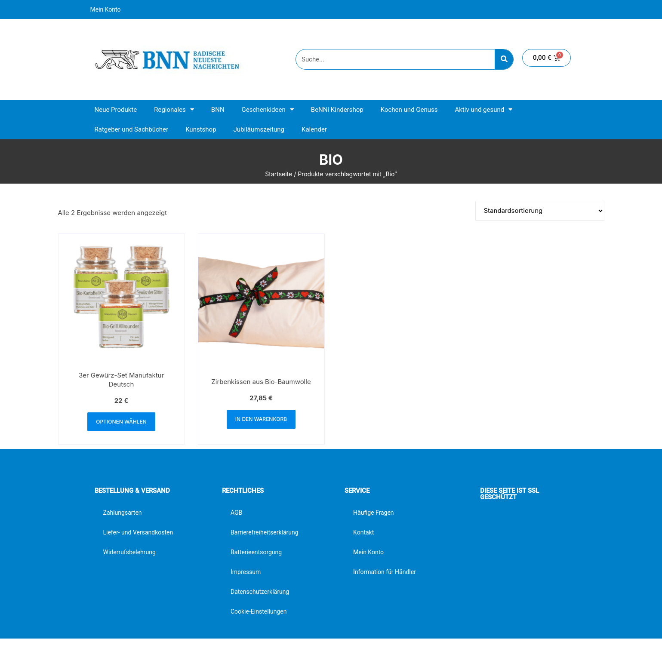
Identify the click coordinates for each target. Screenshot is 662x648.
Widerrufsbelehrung (129, 552)
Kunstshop (200, 129)
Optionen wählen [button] (121, 421)
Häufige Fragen (373, 512)
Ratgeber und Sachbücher (132, 129)
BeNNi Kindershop (337, 110)
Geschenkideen (268, 109)
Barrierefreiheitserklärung (265, 532)
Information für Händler (384, 571)
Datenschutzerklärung (260, 591)
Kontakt (363, 532)
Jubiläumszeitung (259, 129)
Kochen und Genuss (409, 110)
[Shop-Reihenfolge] (539, 211)
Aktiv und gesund (483, 109)
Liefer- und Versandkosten (138, 532)
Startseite (278, 174)
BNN (218, 110)
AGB (236, 512)
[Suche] (504, 59)
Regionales (174, 109)
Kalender (314, 129)
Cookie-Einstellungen (258, 611)
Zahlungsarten (122, 512)
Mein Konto (105, 9)
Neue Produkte (116, 110)
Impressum (246, 571)
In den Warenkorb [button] (261, 419)
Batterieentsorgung (256, 552)
